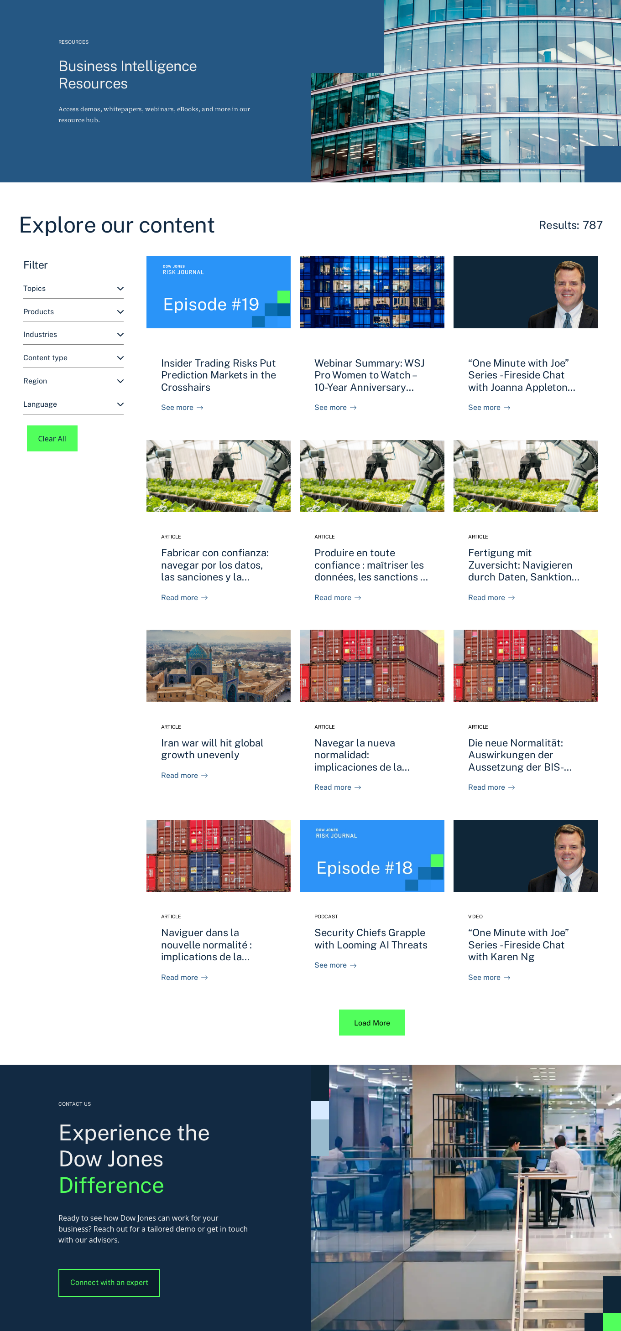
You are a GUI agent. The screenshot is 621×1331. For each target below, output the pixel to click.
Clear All (52, 439)
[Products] (73, 312)
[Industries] (73, 335)
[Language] (73, 404)
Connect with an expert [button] (109, 1282)
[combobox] (73, 289)
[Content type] (73, 358)
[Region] (73, 381)
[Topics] (73, 289)
